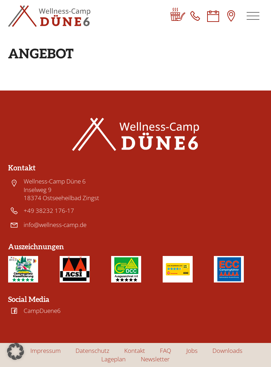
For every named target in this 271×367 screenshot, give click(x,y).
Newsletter (155, 359)
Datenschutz (92, 351)
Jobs (192, 351)
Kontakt (134, 351)
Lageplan (113, 359)
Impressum (45, 351)
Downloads (227, 351)
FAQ (165, 351)
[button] (15, 351)
